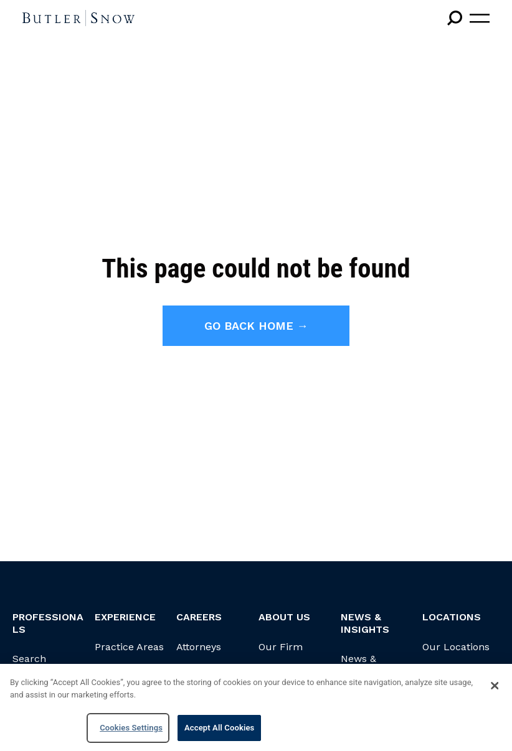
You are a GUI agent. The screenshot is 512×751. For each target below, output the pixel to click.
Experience (125, 617)
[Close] (494, 685)
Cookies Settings (131, 727)
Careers (199, 617)
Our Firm (280, 647)
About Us (284, 617)
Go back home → (256, 325)
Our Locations (456, 647)
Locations (451, 617)
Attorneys (198, 647)
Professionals (47, 623)
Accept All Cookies (219, 727)
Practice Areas (129, 647)
